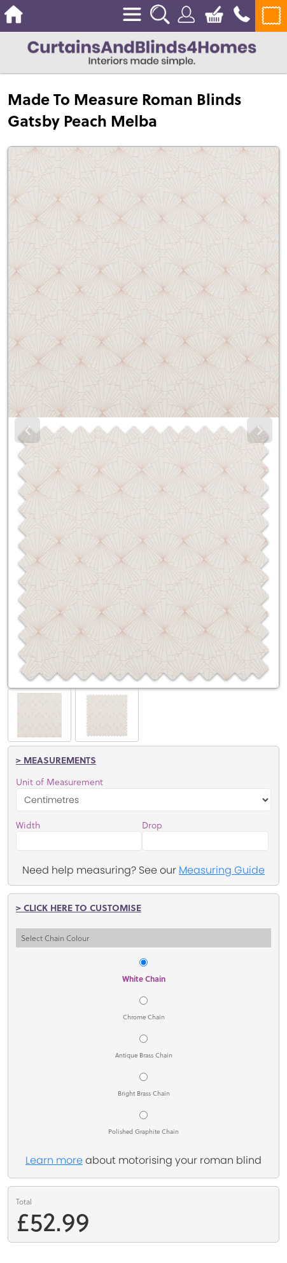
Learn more (54, 1160)
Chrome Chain (144, 1016)
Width (28, 825)
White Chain (143, 978)
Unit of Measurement (59, 782)
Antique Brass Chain (143, 1054)
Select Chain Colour (55, 938)
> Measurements (56, 759)
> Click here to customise (78, 907)
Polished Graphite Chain (143, 1131)
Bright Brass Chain (144, 1093)
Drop (152, 825)
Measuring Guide (222, 870)
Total (24, 1201)
